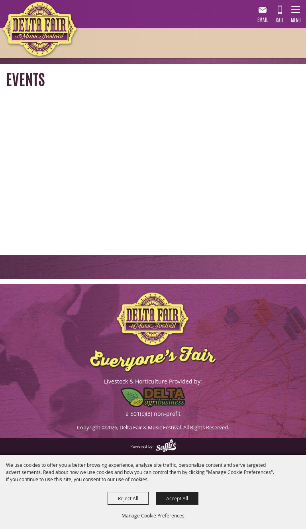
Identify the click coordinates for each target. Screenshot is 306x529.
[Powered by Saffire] (166, 446)
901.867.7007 (280, 16)
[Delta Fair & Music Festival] (40, 30)
